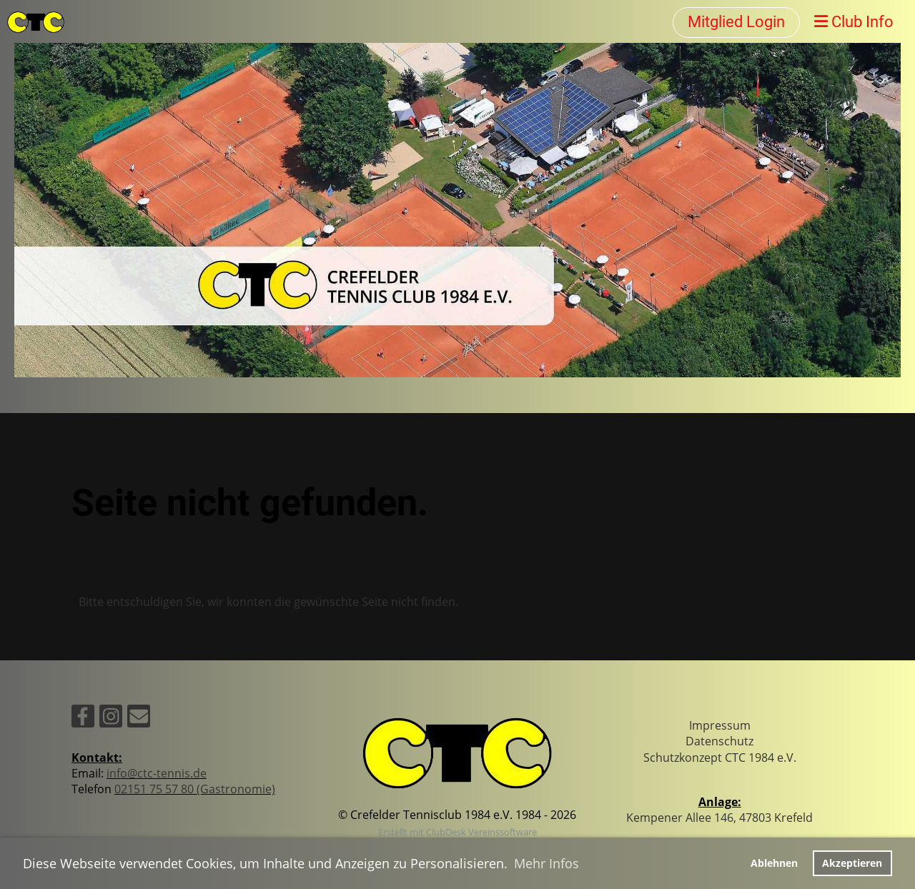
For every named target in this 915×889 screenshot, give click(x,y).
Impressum (720, 725)
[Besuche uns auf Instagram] (110, 718)
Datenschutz (719, 741)
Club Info (854, 22)
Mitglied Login (736, 22)
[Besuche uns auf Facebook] (82, 718)
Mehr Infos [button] (546, 863)
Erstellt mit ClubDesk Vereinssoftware (457, 831)
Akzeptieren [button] (852, 863)
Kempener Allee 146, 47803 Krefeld (719, 817)
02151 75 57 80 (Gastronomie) (194, 789)
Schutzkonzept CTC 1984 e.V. (719, 757)
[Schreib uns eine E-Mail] (138, 718)
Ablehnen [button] (774, 863)
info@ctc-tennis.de (157, 773)
